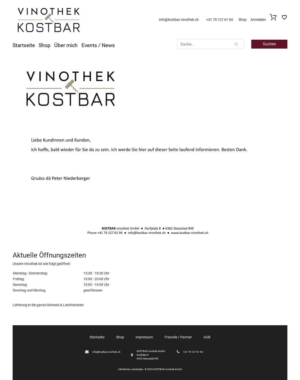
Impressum (144, 337)
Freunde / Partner (178, 337)
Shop (243, 20)
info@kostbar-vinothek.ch (179, 20)
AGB (206, 337)
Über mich (66, 45)
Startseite (24, 45)
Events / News (98, 45)
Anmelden (258, 20)
